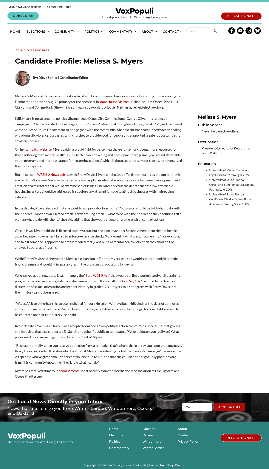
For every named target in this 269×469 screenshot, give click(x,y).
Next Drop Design (171, 465)
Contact (184, 435)
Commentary (119, 448)
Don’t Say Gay (130, 281)
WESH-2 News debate (53, 174)
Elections (116, 435)
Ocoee (148, 435)
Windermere (152, 441)
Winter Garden (154, 448)
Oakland (149, 429)
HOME (15, 31)
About (182, 429)
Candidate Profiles (33, 50)
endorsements (69, 371)
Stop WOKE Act (97, 275)
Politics (114, 441)
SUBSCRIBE (23, 16)
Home (114, 429)
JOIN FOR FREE (229, 407)
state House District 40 (116, 102)
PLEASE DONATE (241, 16)
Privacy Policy (188, 441)
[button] (37, 32)
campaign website (38, 149)
